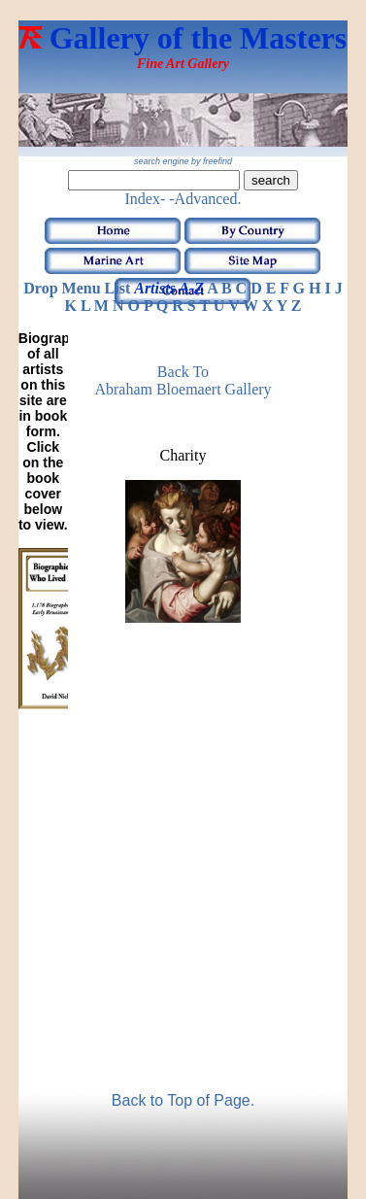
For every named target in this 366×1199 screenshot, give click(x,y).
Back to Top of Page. (183, 1100)
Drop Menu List (76, 288)
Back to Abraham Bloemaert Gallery (182, 380)
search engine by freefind (183, 161)
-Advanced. (205, 198)
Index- (145, 198)
